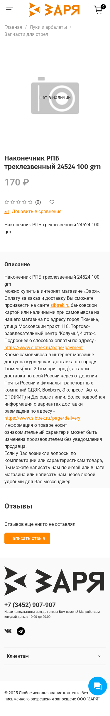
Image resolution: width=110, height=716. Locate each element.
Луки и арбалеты (48, 27)
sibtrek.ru (60, 305)
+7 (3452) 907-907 (30, 604)
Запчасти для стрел (26, 34)
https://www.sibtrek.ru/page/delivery (42, 418)
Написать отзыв (27, 538)
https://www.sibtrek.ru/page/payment (43, 347)
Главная (13, 27)
